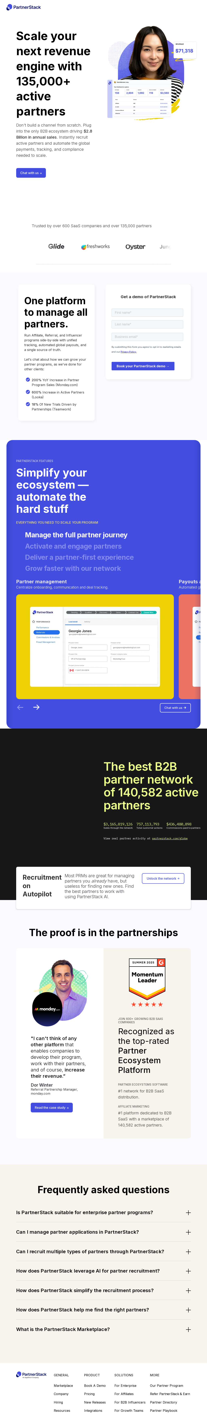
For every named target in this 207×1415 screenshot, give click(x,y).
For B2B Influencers (130, 1408)
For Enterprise (125, 1391)
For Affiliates (124, 1399)
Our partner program (166, 1391)
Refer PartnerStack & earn (170, 1399)
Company (61, 1399)
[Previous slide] (20, 712)
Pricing (89, 1399)
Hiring (58, 1408)
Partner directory (163, 1408)
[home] (23, 7)
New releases (95, 1408)
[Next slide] (36, 712)
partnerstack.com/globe (170, 843)
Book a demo (95, 1391)
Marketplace (63, 1391)
